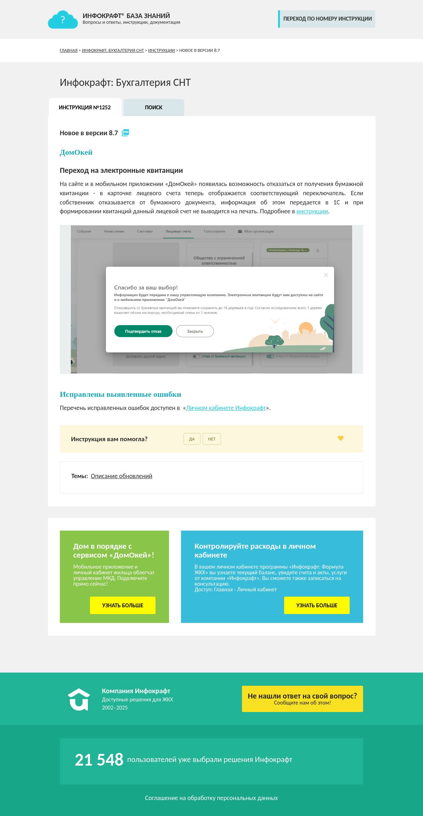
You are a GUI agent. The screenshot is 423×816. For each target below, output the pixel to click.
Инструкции (161, 50)
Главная (69, 50)
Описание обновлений (122, 476)
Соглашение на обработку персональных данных (211, 798)
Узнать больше (122, 605)
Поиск (153, 107)
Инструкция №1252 (85, 107)
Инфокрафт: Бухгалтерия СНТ (113, 50)
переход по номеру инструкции (327, 18)
